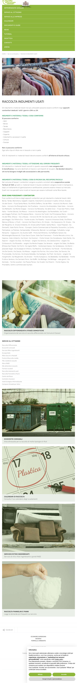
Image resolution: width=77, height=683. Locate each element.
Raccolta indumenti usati (29, 54)
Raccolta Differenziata (9, 345)
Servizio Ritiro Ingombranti (10, 350)
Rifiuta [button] (40, 674)
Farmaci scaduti (7, 369)
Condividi (9, 630)
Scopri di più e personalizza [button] (52, 679)
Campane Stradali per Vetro (11, 384)
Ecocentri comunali (8, 348)
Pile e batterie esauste (9, 361)
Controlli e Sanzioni (8, 379)
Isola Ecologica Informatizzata (12, 381)
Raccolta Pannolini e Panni (11, 374)
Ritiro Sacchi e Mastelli (9, 356)
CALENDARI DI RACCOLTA (14, 497)
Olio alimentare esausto (9, 366)
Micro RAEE (6, 363)
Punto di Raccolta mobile (10, 358)
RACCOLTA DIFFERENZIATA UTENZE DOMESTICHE (24, 331)
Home (4, 54)
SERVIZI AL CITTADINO (11, 341)
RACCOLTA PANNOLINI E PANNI (16, 612)
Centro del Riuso (7, 376)
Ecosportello (6, 353)
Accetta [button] (64, 674)
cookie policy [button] (59, 659)
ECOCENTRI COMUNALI (13, 439)
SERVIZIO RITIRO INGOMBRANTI (17, 554)
